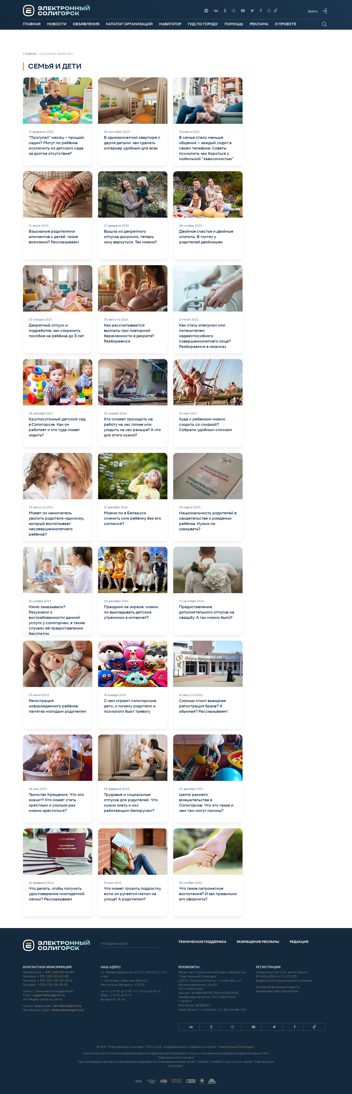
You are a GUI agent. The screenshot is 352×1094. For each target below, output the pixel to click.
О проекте (285, 24)
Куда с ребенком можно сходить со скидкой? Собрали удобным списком (205, 424)
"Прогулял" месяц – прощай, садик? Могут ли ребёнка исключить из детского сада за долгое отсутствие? (57, 145)
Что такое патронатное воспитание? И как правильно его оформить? (208, 894)
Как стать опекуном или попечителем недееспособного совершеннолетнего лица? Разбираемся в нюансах (205, 336)
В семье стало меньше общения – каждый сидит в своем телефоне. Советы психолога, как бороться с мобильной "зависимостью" (206, 148)
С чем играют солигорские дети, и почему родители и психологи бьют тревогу (130, 706)
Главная (32, 24)
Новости (56, 24)
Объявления (86, 24)
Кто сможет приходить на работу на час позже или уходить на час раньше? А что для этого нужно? (132, 427)
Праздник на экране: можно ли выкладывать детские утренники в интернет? (131, 612)
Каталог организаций (129, 24)
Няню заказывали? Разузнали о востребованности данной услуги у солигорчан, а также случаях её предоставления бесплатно (57, 620)
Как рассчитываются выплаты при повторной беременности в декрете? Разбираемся (129, 333)
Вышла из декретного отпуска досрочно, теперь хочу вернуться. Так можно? (130, 237)
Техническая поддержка (202, 942)
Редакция (299, 942)
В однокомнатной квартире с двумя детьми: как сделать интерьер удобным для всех (132, 143)
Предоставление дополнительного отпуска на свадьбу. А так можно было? (206, 612)
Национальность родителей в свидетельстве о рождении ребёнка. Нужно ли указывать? (208, 520)
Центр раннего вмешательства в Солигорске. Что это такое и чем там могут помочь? (206, 802)
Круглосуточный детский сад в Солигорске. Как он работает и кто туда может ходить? (57, 427)
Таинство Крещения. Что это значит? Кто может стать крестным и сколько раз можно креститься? (56, 802)
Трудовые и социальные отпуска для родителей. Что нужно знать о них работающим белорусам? (131, 802)
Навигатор (170, 24)
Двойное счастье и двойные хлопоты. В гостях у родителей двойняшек (206, 237)
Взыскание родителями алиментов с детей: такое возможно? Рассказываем (54, 237)
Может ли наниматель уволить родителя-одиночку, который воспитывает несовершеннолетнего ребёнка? (56, 523)
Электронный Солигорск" (236, 1047)
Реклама (259, 24)
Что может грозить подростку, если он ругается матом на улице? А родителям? (133, 894)
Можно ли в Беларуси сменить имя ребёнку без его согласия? (132, 518)
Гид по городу (203, 24)
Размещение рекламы (258, 942)
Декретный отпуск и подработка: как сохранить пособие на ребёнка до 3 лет (56, 330)
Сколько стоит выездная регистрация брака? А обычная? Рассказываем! (203, 706)
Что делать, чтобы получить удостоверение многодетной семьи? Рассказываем (57, 894)
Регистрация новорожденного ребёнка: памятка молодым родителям (57, 706)
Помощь (233, 24)
